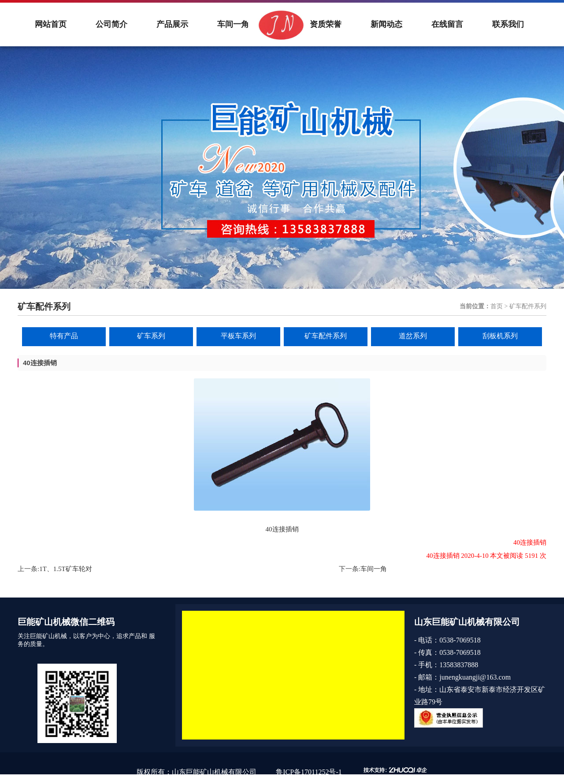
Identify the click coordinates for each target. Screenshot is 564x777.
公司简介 (111, 24)
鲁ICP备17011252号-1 (309, 772)
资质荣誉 (325, 24)
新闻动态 (386, 24)
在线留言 (447, 24)
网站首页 (51, 24)
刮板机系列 (500, 336)
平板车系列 (238, 336)
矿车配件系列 (325, 336)
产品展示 (172, 24)
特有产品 (64, 336)
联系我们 (508, 24)
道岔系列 (413, 336)
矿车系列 (151, 336)
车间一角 (233, 24)
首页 (496, 306)
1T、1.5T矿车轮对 (65, 568)
